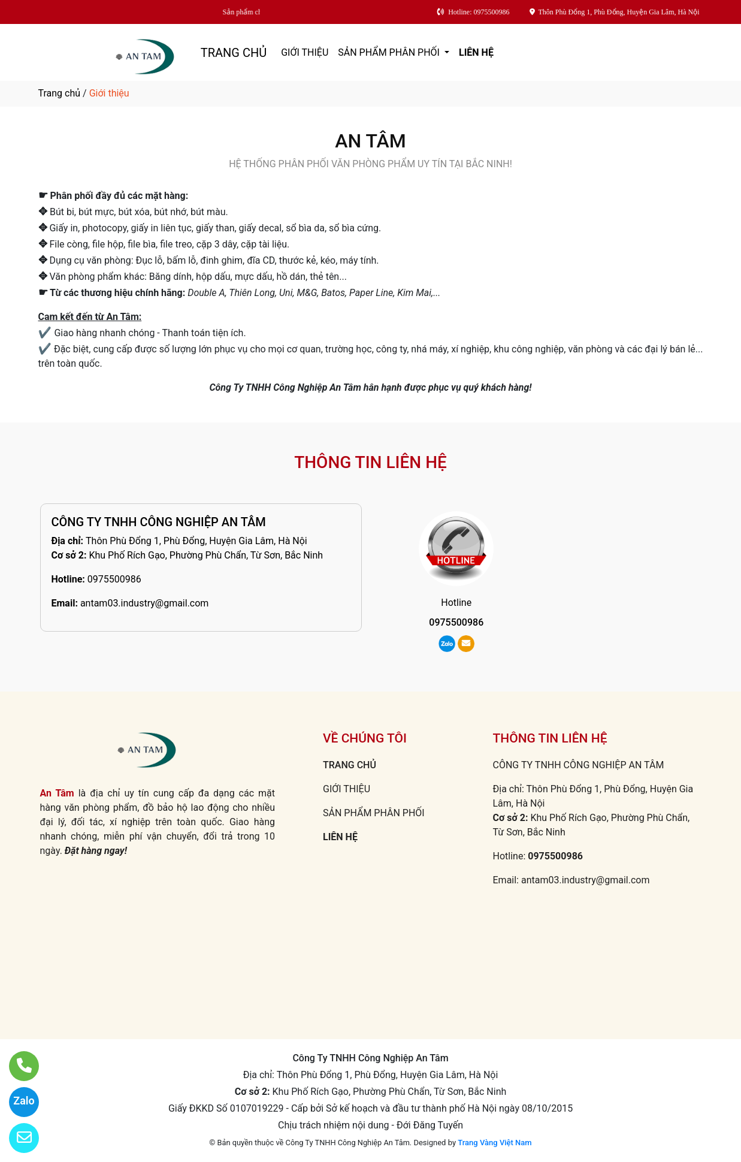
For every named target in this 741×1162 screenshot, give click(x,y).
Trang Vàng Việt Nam (494, 1142)
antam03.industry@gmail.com (144, 603)
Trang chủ (59, 93)
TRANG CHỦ (234, 53)
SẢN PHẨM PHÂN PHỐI (390, 52)
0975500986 (114, 579)
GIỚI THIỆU (304, 52)
